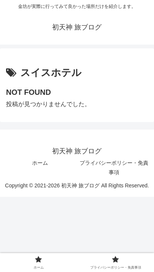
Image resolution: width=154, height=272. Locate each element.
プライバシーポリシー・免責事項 (114, 167)
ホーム (40, 163)
